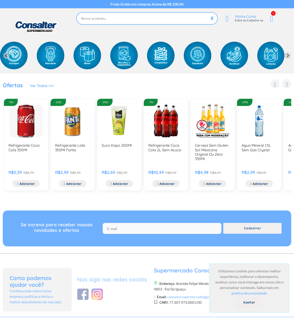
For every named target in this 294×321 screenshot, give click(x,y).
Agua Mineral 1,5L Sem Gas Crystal (256, 147)
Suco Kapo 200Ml (117, 145)
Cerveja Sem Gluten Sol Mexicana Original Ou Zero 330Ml (211, 152)
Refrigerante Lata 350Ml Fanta (70, 147)
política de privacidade (249, 293)
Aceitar (249, 302)
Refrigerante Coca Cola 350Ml (24, 147)
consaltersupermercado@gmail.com (194, 312)
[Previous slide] (6, 55)
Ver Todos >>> (42, 86)
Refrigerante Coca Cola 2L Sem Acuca (164, 147)
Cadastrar (252, 228)
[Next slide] (287, 55)
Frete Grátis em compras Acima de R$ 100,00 (147, 4)
